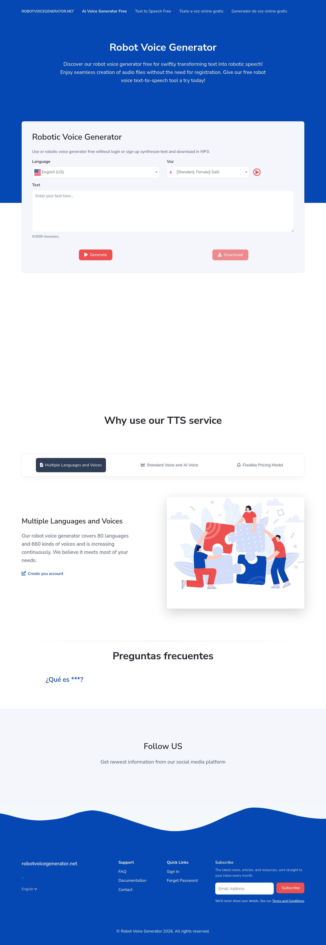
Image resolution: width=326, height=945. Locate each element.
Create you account (42, 573)
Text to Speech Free (156, 11)
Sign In (173, 871)
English (29, 889)
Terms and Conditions (288, 901)
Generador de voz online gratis (262, 11)
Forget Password (182, 880)
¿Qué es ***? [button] (66, 679)
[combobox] (95, 172)
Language (41, 161)
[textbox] (95, 172)
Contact (125, 889)
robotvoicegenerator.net (50, 11)
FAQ (122, 871)
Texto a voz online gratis (204, 11)
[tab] (70, 465)
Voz (170, 161)
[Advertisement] (163, 375)
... (23, 877)
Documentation (132, 880)
